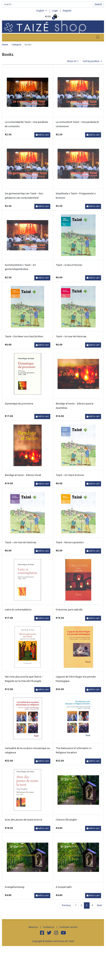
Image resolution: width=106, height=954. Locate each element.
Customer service (68, 927)
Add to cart (42, 135)
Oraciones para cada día (69, 609)
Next (99, 905)
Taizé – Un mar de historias (71, 336)
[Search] (47, 4)
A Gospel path (64, 887)
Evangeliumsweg (14, 887)
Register (67, 10)
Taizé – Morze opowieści (70, 542)
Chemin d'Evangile (66, 819)
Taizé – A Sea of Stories (69, 264)
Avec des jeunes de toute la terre (23, 819)
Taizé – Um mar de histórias (20, 542)
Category (16, 44)
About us (33, 927)
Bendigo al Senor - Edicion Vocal (23, 475)
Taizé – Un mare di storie (70, 475)
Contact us (48, 927)
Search (98, 4)
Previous (66, 905)
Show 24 (72, 61)
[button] (52, 16)
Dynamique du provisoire (19, 403)
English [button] (40, 10)
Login (55, 10)
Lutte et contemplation (18, 609)
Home (5, 44)
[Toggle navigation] (97, 37)
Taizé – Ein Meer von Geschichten (24, 336)
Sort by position (91, 61)
